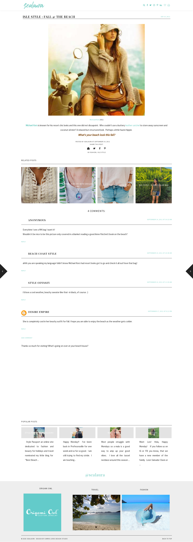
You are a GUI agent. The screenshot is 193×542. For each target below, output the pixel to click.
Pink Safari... (77, 433)
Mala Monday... (115, 433)
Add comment (26, 338)
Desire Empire (38, 311)
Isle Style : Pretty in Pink (115, 185)
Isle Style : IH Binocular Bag (154, 185)
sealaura (31, 539)
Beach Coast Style (42, 253)
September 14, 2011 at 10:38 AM (159, 253)
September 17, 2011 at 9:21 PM (160, 311)
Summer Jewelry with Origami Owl (77, 185)
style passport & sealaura (39, 433)
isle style (101, 152)
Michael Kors (95, 119)
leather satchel (132, 125)
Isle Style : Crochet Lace (39, 185)
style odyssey (39, 282)
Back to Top (167, 539)
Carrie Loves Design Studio (56, 539)
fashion (93, 152)
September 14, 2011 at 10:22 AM (159, 220)
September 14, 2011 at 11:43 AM (159, 282)
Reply (23, 242)
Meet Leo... (153, 433)
